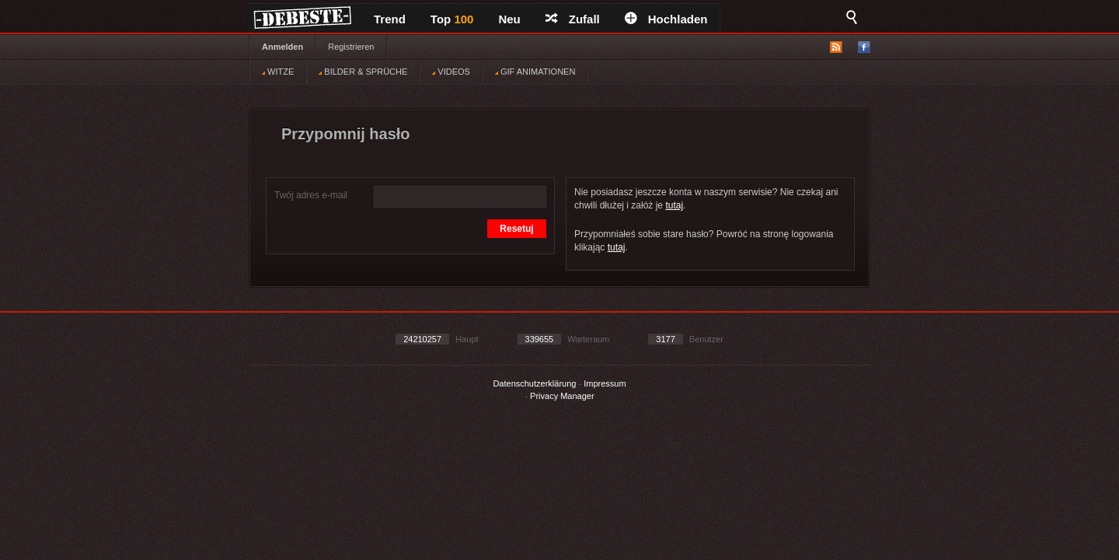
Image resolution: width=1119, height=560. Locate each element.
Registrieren (351, 46)
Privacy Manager (562, 396)
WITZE (278, 71)
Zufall (573, 19)
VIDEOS (451, 71)
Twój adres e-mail (310, 195)
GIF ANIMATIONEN (535, 71)
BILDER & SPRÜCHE (363, 71)
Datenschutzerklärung (534, 383)
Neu (509, 19)
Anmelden (282, 46)
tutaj (674, 205)
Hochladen (666, 19)
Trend (390, 19)
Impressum (605, 383)
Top (452, 19)
